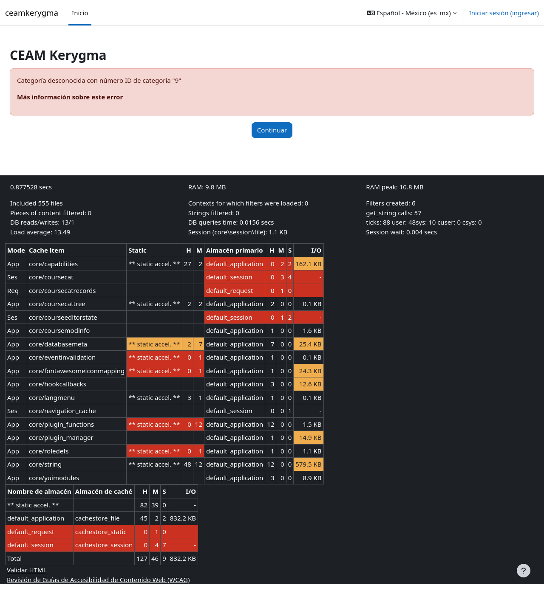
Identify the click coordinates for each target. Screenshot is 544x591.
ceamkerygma (31, 12)
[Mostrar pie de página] (523, 570)
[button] (411, 12)
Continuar (272, 130)
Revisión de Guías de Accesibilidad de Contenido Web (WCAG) (118, 579)
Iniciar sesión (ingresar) (504, 12)
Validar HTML (47, 570)
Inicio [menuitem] (80, 12)
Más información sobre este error (90, 97)
